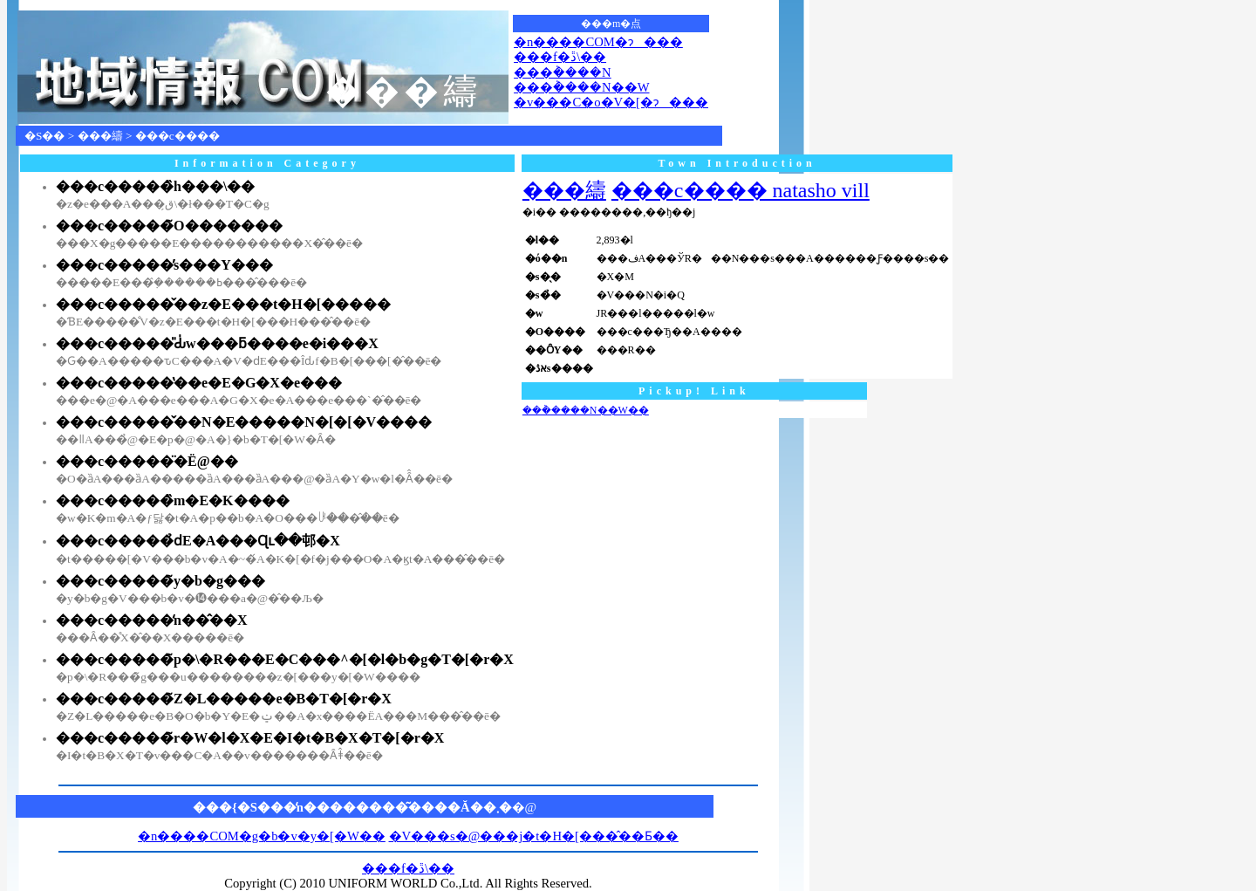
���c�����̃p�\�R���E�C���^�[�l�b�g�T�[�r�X (285, 659)
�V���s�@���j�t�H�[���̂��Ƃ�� (534, 836)
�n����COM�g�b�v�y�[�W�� (262, 836)
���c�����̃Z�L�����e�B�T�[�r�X (224, 698)
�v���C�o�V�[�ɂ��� (611, 102)
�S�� (44, 135)
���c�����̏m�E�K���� (173, 500)
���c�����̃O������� (169, 225)
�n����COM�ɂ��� (598, 42)
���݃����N (562, 72)
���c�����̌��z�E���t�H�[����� (223, 304)
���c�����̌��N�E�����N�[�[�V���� (244, 422)
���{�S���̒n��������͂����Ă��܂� (352, 807)
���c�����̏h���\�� (155, 186)
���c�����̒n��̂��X (152, 620)
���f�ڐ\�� (560, 57)
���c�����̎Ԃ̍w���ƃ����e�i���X (217, 343)
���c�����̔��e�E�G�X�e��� (199, 382)
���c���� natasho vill (740, 190)
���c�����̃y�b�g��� (160, 580)
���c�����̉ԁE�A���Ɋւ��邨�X (198, 540)
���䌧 (100, 135)
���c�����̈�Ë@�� (147, 461)
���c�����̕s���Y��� (164, 264)
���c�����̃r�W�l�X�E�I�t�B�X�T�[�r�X (250, 737)
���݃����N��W (581, 87)
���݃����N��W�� (585, 410)
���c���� (177, 135)
